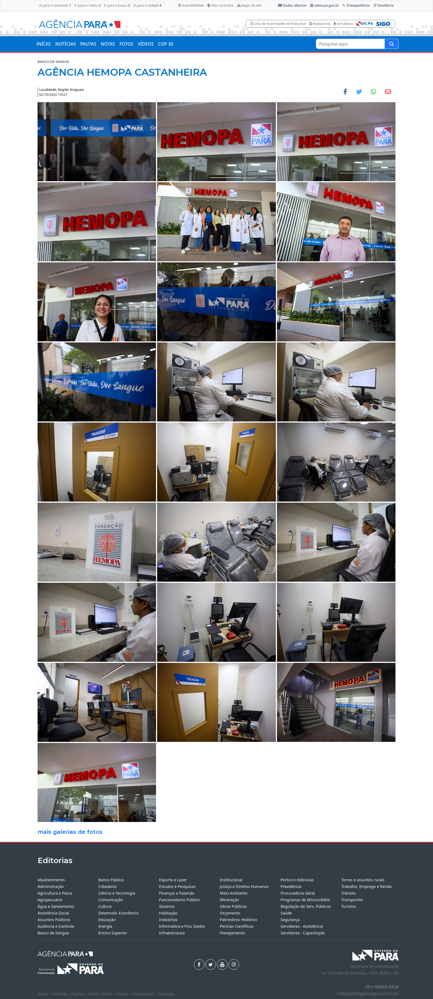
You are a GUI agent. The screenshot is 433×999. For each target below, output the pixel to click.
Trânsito (348, 893)
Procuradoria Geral (298, 893)
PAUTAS (88, 44)
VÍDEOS (146, 44)
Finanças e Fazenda (176, 893)
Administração (51, 886)
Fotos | (110, 994)
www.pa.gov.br (324, 5)
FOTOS (126, 44)
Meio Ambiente (233, 893)
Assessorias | (145, 994)
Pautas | (80, 994)
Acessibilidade (191, 5)
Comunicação (110, 899)
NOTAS (108, 44)
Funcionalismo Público (179, 899)
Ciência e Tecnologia (116, 893)
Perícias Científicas (237, 926)
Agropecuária (50, 899)
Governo (167, 906)
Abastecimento (51, 879)
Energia (105, 926)
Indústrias (168, 919)
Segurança (290, 919)
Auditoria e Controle (56, 926)
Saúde (286, 913)
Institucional (231, 879)
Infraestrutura (172, 932)
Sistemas (166, 994)
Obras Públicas (233, 906)
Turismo (348, 906)
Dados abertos (292, 5)
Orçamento (230, 913)
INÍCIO (43, 44)
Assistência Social (53, 913)
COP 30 (165, 44)
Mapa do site (249, 5)
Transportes (352, 899)
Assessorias (320, 23)
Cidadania (107, 886)
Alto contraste (220, 5)
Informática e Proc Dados (182, 926)
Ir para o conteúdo (55, 5)
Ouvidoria (383, 5)
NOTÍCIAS (65, 44)
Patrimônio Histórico (238, 919)
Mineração (229, 899)
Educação (107, 919)
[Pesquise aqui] (391, 44)
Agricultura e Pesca (55, 893)
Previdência (291, 886)
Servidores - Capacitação (303, 932)
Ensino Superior (112, 932)
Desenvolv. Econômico (118, 913)
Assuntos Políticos (54, 919)
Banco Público (111, 879)
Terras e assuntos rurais (362, 879)
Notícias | (62, 994)
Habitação (168, 913)
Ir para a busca (117, 5)
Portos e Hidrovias (297, 879)
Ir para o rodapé (147, 5)
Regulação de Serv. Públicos (306, 906)
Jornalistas (343, 23)
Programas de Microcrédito (305, 899)
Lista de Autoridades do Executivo (278, 23)
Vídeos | (125, 994)
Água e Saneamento (56, 906)
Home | (45, 994)
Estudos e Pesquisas (177, 886)
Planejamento (232, 932)
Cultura (105, 906)
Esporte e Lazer (173, 879)
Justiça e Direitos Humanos (244, 886)
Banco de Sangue (53, 932)
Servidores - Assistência (302, 926)
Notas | (95, 994)
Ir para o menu (88, 5)
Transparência (355, 5)
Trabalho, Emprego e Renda (366, 886)
